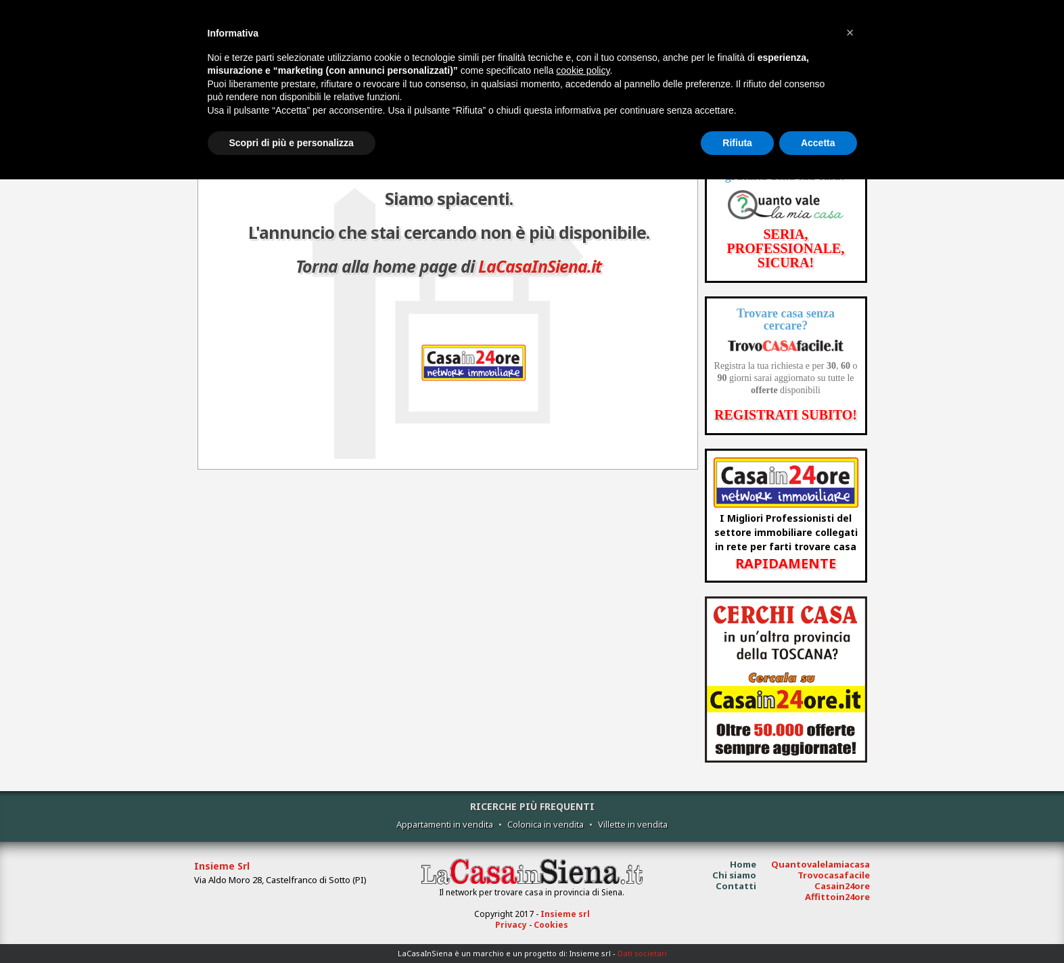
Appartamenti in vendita (444, 824)
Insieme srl (565, 914)
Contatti (736, 886)
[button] (850, 32)
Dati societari (642, 953)
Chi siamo (734, 875)
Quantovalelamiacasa (820, 864)
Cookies (551, 925)
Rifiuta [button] (737, 142)
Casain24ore (842, 886)
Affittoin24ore (837, 897)
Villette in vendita (633, 824)
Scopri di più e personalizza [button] (291, 142)
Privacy (511, 925)
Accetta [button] (818, 142)
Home (743, 864)
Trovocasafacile (833, 875)
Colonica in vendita (545, 824)
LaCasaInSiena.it (539, 265)
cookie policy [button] (582, 70)
